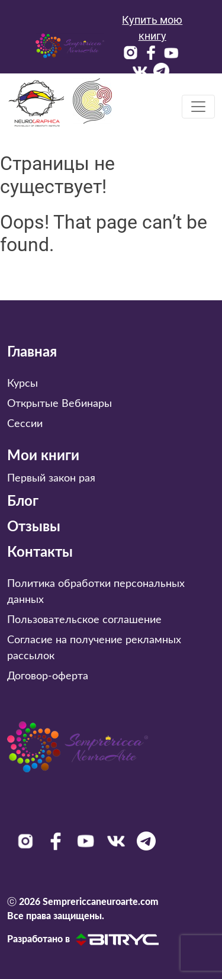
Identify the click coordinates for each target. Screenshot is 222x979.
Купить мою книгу (152, 28)
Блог (22, 502)
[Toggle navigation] (198, 106)
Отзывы (33, 527)
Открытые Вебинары (59, 404)
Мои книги (43, 456)
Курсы (22, 383)
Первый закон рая (51, 478)
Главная (32, 352)
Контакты (40, 552)
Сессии (25, 424)
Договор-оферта (47, 676)
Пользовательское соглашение (84, 620)
